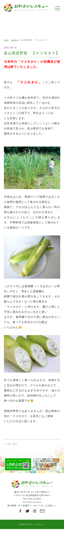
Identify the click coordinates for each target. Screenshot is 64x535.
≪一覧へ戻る (10, 444)
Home (6, 40)
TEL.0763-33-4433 (32, 500)
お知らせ (15, 40)
